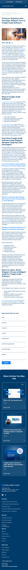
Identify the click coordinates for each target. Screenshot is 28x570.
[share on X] (12, 43)
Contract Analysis (6, 520)
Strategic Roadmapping (5, 525)
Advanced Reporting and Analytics (11, 509)
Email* (3, 317)
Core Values (5, 534)
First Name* (4, 322)
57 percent (5, 71)
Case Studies (5, 547)
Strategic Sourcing (7, 517)
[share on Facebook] (7, 43)
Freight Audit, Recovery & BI (9, 501)
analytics (15, 133)
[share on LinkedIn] (9, 43)
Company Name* (5, 338)
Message (4, 354)
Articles (3, 12)
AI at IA (4, 541)
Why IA (4, 531)
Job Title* (4, 333)
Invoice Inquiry (19, 1)
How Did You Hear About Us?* (8, 343)
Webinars (4, 552)
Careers (4, 538)
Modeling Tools (6, 506)
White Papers (5, 550)
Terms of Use (5, 563)
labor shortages (14, 158)
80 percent (11, 153)
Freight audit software (8, 124)
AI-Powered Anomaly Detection (10, 504)
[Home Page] (11, 485)
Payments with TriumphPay (9, 511)
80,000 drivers (21, 49)
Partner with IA (6, 536)
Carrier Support (9, 1)
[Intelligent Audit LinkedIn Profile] (2, 495)
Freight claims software (8, 102)
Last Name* (4, 328)
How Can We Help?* (6, 349)
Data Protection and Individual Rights (9, 566)
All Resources (5, 557)
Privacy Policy (5, 564)
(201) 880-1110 (6, 488)
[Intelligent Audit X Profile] (5, 495)
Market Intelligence (7, 522)
